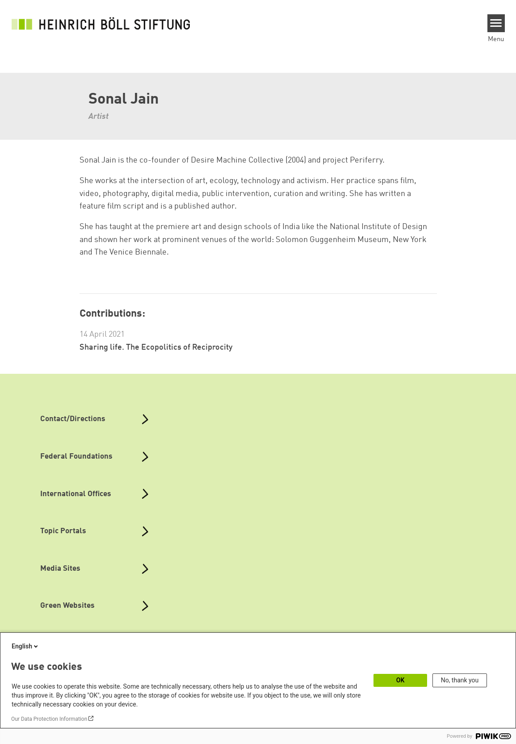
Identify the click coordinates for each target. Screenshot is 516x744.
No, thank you (460, 680)
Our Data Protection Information (49, 719)
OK (400, 680)
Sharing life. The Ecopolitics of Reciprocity (156, 347)
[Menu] (496, 23)
